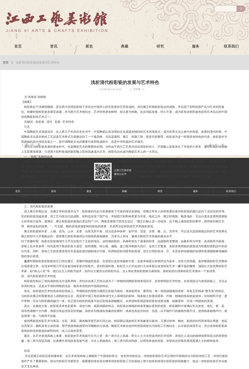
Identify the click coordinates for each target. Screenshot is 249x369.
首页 (6, 62)
